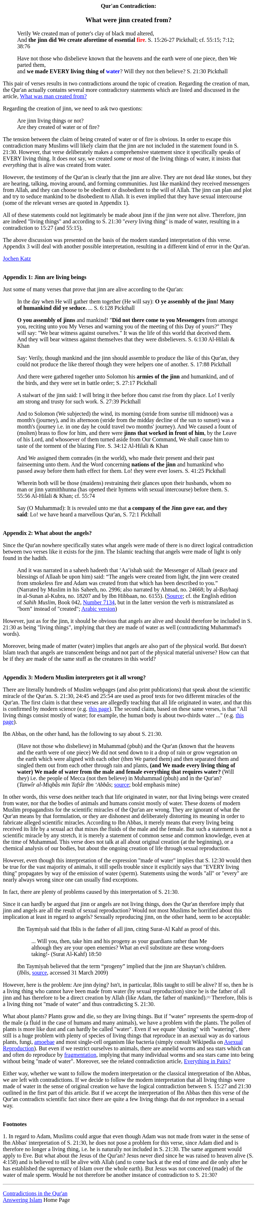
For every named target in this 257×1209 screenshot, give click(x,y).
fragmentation (80, 1055)
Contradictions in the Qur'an (35, 1193)
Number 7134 (98, 602)
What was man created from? (53, 96)
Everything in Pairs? (207, 1061)
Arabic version (98, 609)
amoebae (44, 1042)
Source (174, 596)
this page (99, 709)
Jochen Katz (17, 259)
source (121, 785)
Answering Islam (22, 1200)
